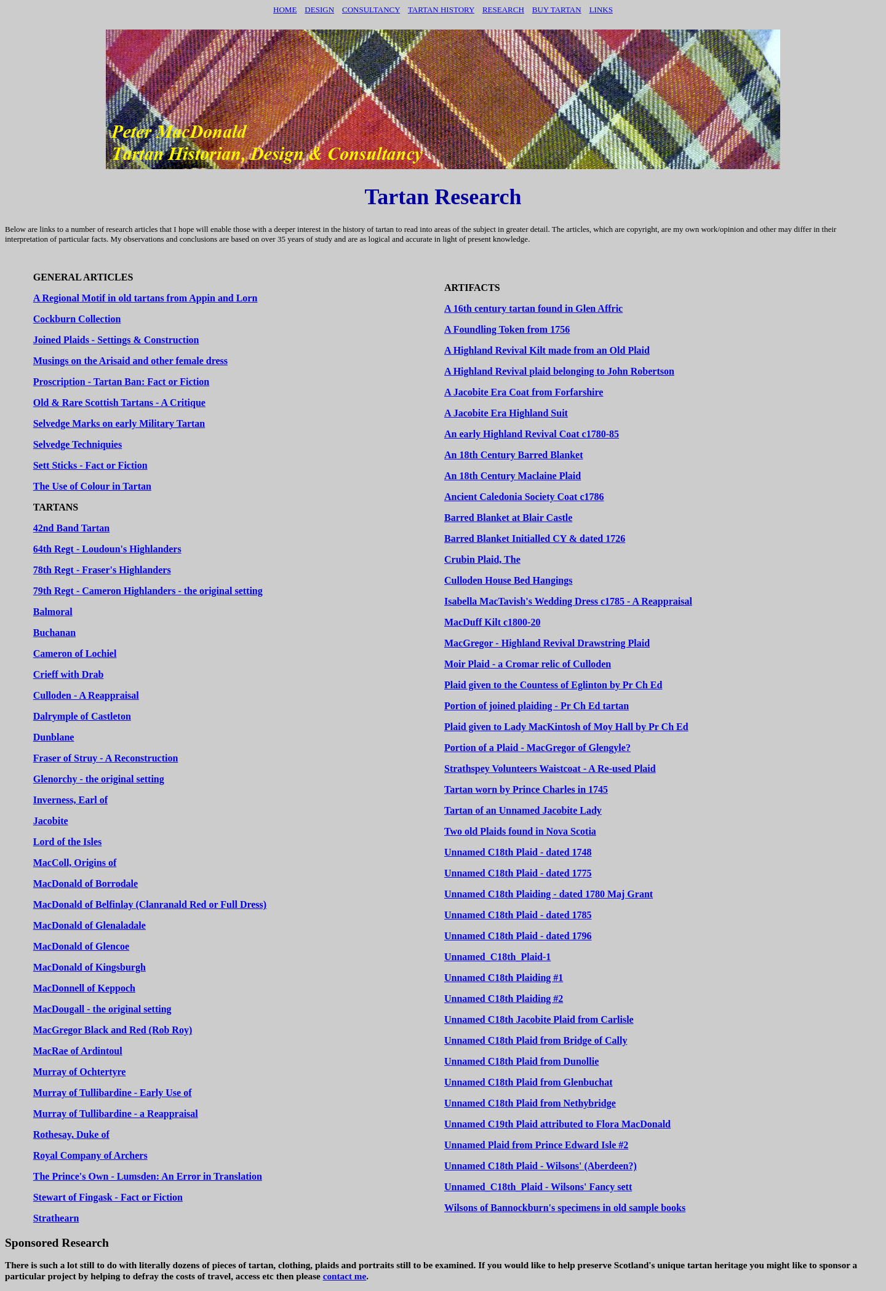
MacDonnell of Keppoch (84, 988)
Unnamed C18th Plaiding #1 (503, 977)
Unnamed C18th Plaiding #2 (503, 998)
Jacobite (50, 821)
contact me (345, 1276)
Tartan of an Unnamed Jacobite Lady (523, 810)
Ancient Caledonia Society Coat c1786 (524, 496)
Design (319, 9)
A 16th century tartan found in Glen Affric (533, 308)
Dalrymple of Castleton (82, 716)
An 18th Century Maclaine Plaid (512, 476)
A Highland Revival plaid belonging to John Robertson (559, 371)
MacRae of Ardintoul (77, 1051)
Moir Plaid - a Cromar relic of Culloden (527, 664)
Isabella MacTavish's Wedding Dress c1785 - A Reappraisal (568, 601)
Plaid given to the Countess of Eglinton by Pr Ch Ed (553, 685)
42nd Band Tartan (71, 528)
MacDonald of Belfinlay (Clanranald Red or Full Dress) (149, 904)
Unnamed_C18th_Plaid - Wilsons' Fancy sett (538, 1187)
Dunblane (53, 737)
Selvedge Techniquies (77, 444)
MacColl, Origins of (75, 862)
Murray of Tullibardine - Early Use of (112, 1092)
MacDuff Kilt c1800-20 (492, 622)
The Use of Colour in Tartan (92, 486)
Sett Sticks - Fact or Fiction (90, 465)
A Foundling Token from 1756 (507, 329)
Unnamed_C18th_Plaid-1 (497, 956)
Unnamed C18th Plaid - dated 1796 (518, 936)
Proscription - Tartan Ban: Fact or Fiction (121, 381)
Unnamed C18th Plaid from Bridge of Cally (535, 1040)
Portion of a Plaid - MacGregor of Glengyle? (537, 747)
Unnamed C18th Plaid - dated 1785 (518, 915)
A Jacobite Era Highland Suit (506, 413)
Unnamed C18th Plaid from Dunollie (521, 1061)
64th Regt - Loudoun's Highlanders (107, 549)
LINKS (601, 9)
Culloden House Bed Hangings (508, 580)
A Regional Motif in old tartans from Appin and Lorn (145, 298)
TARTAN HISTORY (441, 9)
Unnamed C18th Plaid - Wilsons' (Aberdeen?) (540, 1166)
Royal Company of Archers (90, 1155)
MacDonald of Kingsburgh (89, 967)
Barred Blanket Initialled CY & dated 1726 (534, 538)
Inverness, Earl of (70, 800)
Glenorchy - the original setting (98, 779)
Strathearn (56, 1218)
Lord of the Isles (67, 841)
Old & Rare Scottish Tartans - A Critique (119, 402)
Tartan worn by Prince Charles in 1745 (526, 789)
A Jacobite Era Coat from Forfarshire (523, 392)
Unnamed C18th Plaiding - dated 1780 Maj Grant (548, 894)
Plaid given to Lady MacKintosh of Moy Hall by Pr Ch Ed (566, 726)
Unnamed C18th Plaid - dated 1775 (518, 873)
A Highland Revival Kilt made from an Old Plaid (547, 350)
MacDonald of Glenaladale (89, 925)
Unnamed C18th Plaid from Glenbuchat (528, 1082)
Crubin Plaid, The (482, 559)
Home (285, 9)
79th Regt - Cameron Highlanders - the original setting (148, 591)
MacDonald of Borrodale (85, 883)
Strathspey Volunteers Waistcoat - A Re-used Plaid (550, 768)
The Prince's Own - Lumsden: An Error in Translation (147, 1176)
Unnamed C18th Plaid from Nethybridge (530, 1103)
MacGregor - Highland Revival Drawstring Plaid (547, 643)
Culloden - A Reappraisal (86, 695)
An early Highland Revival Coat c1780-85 (531, 434)
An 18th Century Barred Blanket (513, 455)
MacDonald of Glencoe (81, 946)
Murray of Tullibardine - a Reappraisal (115, 1113)
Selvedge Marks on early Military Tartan (119, 423)
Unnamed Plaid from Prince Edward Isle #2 (536, 1145)
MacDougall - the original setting (102, 1009)
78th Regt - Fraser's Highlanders (102, 570)
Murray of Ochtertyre (79, 1072)
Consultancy (371, 9)
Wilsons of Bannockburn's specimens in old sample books (564, 1207)
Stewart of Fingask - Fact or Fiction (108, 1197)
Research (503, 9)
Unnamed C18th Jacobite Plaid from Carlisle (539, 1019)
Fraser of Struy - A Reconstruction (105, 758)
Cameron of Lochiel (75, 653)
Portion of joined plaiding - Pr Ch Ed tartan (536, 706)
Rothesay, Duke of (71, 1134)
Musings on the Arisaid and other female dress (130, 361)
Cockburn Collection (77, 319)
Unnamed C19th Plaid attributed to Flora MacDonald (557, 1124)
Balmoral (53, 611)
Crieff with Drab (68, 674)
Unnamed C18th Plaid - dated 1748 (518, 852)
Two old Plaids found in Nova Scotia (520, 831)
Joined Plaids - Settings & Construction (116, 340)
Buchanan (54, 632)
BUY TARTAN (556, 9)
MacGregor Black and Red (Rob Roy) (113, 1030)
